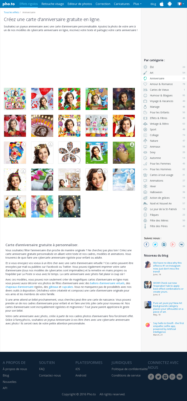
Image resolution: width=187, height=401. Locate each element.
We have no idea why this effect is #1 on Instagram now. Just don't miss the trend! (167, 267)
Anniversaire (164, 78)
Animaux (164, 146)
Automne (164, 158)
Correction (103, 4)
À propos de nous (15, 369)
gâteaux (53, 287)
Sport (164, 129)
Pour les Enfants (164, 112)
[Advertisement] (164, 31)
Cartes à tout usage (164, 175)
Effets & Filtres (164, 118)
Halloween (164, 192)
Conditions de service (126, 375)
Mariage (164, 107)
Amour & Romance (164, 84)
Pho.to (9, 4)
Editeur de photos (80, 4)
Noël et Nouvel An (164, 203)
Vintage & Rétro (164, 124)
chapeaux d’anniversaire (19, 287)
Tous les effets (11, 12)
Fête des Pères (164, 226)
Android (80, 375)
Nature (164, 141)
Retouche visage (52, 4)
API (5, 388)
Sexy (164, 152)
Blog (153, 4)
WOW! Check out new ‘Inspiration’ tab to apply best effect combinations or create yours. (168, 287)
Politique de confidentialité (130, 369)
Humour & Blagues (164, 95)
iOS (77, 369)
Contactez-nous (50, 375)
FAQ (42, 369)
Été (164, 67)
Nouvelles (9, 382)
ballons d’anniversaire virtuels (107, 283)
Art (164, 73)
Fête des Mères (164, 220)
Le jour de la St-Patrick (164, 209)
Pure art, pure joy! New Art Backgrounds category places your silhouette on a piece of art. (168, 307)
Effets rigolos (29, 4)
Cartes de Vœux (164, 90)
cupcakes (67, 287)
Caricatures (122, 4)
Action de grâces (164, 198)
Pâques (164, 215)
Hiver (164, 186)
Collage (164, 135)
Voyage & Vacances (164, 101)
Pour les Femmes (164, 163)
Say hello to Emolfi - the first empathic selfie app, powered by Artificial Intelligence (168, 327)
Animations (164, 180)
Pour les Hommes (164, 169)
